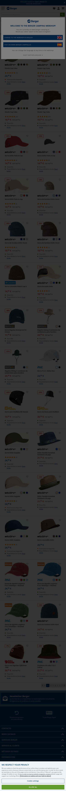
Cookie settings (33, 781)
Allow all (33, 787)
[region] (33, 776)
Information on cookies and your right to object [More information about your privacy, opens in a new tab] (35, 776)
